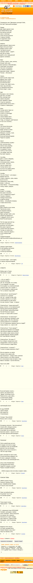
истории (14, 560)
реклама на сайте (3, 567)
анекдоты (8, 560)
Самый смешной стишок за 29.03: (10, 544)
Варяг (22, 401)
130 (22, 263)
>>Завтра (12, 538)
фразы (2, 561)
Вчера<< (2, 538)
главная (2, 560)
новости (23, 567)
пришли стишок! (28, 560)
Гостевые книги (22, 3)
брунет (22, 435)
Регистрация (30, 2)
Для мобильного (15, 2)
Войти (26, 2)
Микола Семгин (26, 275)
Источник (12, 242)
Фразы (23, 0)
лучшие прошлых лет (9, 558)
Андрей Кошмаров (18, 242)
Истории (10, 0)
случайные (17, 558)
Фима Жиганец (18, 255)
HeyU (22, 366)
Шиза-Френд (24, 421)
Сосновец (23, 533)
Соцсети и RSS (15, 3)
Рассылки (10, 3)
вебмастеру (19, 567)
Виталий (23, 473)
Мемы (16, 0)
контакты (10, 567)
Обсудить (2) (13, 275)
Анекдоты (3, 0)
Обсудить (2, 242)
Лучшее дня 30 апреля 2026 (6, 2)
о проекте (14, 567)
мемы (18, 560)
